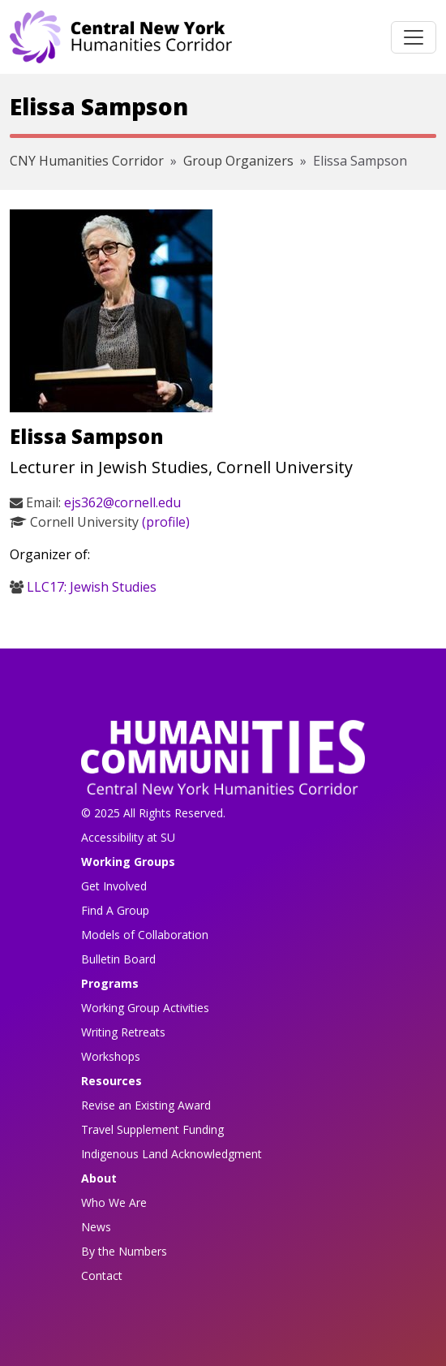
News (96, 1227)
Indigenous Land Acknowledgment (171, 1153)
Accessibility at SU (128, 837)
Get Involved (114, 886)
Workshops (110, 1056)
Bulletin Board (118, 959)
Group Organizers (238, 161)
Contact (101, 1275)
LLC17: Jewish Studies (92, 587)
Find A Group (115, 910)
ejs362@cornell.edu (122, 502)
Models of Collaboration (144, 934)
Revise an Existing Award (146, 1105)
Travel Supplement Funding (152, 1129)
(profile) (166, 522)
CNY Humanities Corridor (87, 161)
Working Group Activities (145, 1007)
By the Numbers (124, 1251)
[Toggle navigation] (413, 37)
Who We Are (114, 1202)
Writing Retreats (123, 1032)
